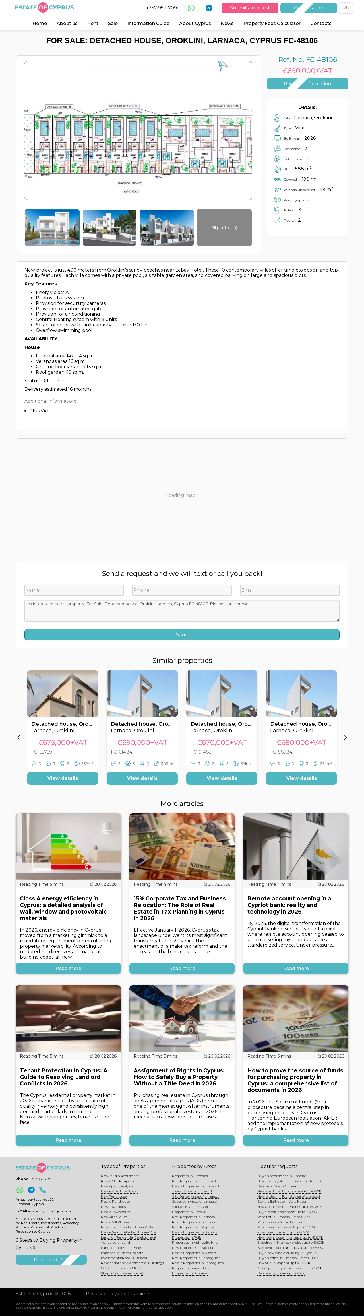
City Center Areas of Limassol (195, 1196)
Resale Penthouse (115, 1201)
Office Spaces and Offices (121, 1268)
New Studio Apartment (120, 1176)
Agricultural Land (115, 1242)
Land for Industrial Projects (123, 1247)
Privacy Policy (125, 1307)
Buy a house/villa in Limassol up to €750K (291, 1181)
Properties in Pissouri (189, 1212)
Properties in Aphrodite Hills (195, 1242)
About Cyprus (195, 23)
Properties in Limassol (190, 1176)
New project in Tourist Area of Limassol (288, 1196)
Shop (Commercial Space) (122, 1273)
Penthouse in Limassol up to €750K (286, 1227)
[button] (18, 732)
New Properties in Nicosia (192, 1247)
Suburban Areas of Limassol (195, 1201)
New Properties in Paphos (193, 1227)
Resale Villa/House (115, 1222)
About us (67, 23)
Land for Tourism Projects (122, 1253)
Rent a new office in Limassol (280, 1222)
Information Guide (148, 23)
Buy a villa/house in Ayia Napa (281, 1201)
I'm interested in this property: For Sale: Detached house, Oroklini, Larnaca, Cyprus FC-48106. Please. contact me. (182, 611)
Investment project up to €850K (283, 1232)
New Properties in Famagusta (196, 1258)
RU (345, 8)
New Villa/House (114, 1217)
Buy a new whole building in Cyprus (286, 1253)
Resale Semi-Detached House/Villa (128, 1232)
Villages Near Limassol (190, 1206)
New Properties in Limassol (194, 1181)
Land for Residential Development (128, 1237)
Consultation (308, 8)
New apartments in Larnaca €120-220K (289, 1191)
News (227, 23)
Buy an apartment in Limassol (282, 1176)
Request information (307, 83)
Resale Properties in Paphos (194, 1232)
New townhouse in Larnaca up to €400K (290, 1237)
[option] (62, 731)
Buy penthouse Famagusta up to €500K (290, 1247)
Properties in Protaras (190, 1273)
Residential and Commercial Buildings (132, 1263)
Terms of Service (153, 1307)
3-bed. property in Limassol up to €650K (289, 1268)
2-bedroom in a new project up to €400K (290, 1242)
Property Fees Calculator (272, 23)
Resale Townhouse (116, 1212)
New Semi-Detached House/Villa (127, 1227)
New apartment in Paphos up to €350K (289, 1206)
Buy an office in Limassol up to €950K (287, 1258)
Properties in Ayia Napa (191, 1268)
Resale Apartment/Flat (119, 1191)
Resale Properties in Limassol (195, 1186)
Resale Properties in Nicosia (194, 1253)
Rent (92, 23)
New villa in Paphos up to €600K (283, 1263)
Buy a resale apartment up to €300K (287, 1212)
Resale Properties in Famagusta (198, 1263)
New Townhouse (114, 1206)
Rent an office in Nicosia (276, 1186)
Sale (113, 23)
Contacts (321, 23)
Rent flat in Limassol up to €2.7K (284, 1217)
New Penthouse (114, 1196)
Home (39, 23)
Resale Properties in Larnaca (195, 1222)
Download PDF (51, 1259)
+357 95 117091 (162, 8)
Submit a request (250, 8)
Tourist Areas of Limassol (192, 1191)
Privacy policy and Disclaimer (118, 1293)
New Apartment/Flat (118, 1186)
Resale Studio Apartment (121, 1181)
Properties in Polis (186, 1237)
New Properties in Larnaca (193, 1217)
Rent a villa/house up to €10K (281, 1273)
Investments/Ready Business (124, 1258)
